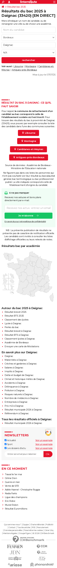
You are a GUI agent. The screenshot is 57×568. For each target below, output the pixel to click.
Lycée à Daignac (13, 323)
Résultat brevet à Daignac (18, 331)
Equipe (26, 525)
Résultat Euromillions (16, 508)
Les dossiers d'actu (15, 448)
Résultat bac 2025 (16, 6)
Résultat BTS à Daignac (17, 335)
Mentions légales (10, 533)
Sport (8, 444)
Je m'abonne (25, 215)
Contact (12, 527)
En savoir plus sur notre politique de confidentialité (25, 221)
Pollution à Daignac (15, 390)
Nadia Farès (11, 493)
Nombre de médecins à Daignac (21, 398)
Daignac (9, 356)
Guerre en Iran (12, 482)
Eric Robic (10, 501)
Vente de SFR (12, 486)
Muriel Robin (11, 505)
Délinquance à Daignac (16, 386)
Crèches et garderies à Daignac (21, 363)
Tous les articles (23, 527)
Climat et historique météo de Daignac (25, 379)
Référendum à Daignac (17, 413)
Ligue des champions (16, 497)
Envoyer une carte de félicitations (22, 346)
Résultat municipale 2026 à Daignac (23, 409)
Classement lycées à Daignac (20, 338)
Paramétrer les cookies (33, 530)
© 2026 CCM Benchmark (43, 533)
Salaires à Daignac (14, 367)
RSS (33, 527)
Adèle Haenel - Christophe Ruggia (22, 489)
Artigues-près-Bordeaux (24, 70)
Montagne (30, 66)
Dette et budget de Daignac (19, 375)
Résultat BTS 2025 (14, 315)
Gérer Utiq (49, 530)
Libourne (18, 66)
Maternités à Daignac (16, 360)
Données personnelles (13, 530)
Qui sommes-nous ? (12, 525)
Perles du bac (12, 327)
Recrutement (42, 527)
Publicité (49, 525)
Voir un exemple (44, 440)
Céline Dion (11, 478)
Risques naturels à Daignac (19, 394)
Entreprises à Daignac (16, 402)
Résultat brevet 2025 (15, 312)
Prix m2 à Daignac (14, 406)
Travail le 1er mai (13, 474)
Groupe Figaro (25, 533)
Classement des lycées (17, 319)
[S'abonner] (28, 454)
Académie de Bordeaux (17, 342)
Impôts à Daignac (14, 371)
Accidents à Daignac (15, 383)
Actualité (10, 440)
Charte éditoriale (37, 525)
